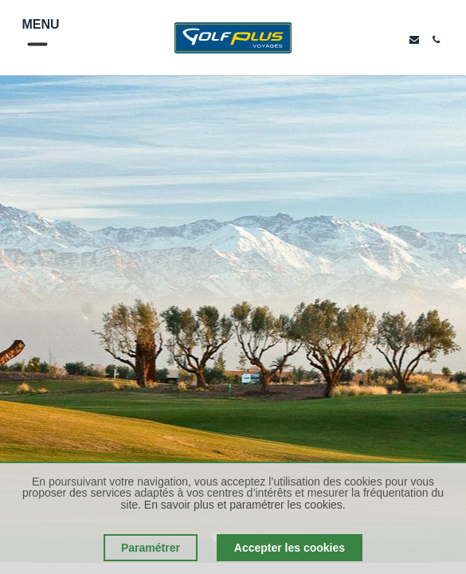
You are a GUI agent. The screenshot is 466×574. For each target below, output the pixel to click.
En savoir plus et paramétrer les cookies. (245, 504)
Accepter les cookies (289, 547)
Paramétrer (150, 547)
